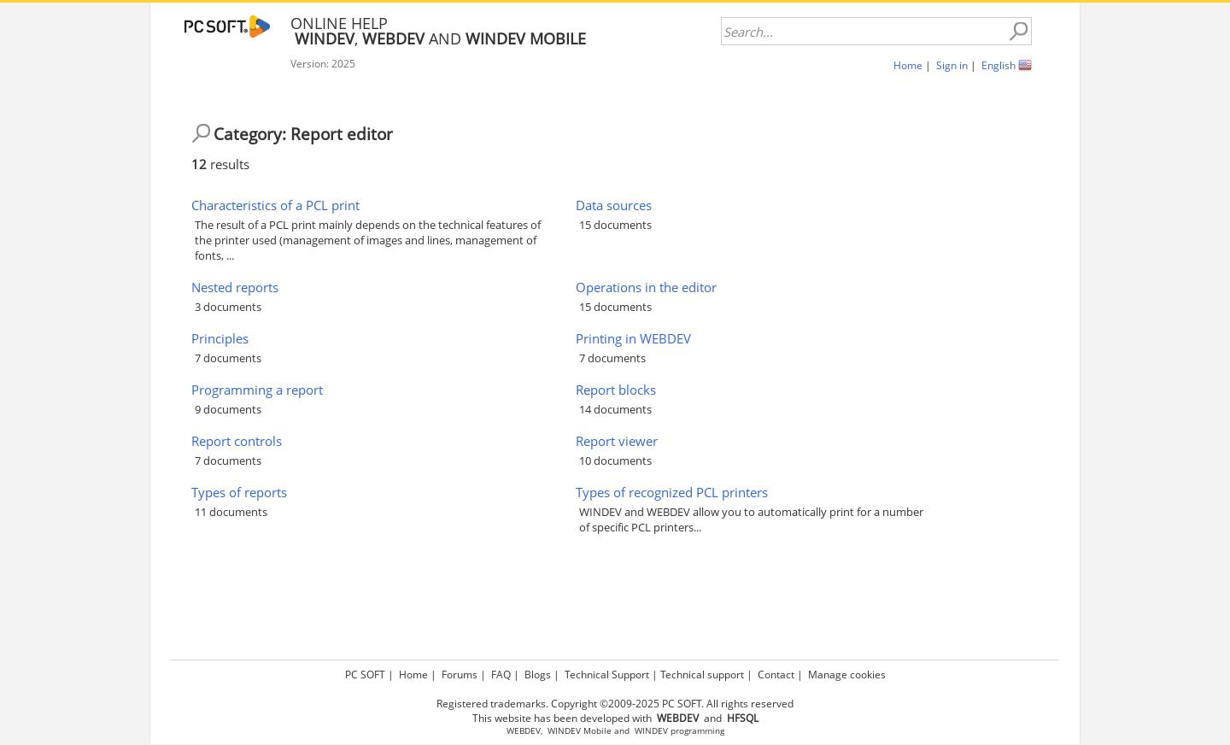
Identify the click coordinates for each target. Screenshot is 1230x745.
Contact (776, 674)
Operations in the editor (646, 287)
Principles (220, 338)
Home (907, 65)
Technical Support (607, 674)
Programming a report (257, 389)
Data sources (614, 205)
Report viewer (617, 440)
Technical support (702, 674)
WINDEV (651, 730)
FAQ (501, 674)
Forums (459, 674)
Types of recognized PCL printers (672, 492)
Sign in (952, 65)
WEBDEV (524, 730)
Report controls (236, 440)
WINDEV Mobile (580, 730)
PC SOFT (365, 674)
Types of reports (239, 492)
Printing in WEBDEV (633, 338)
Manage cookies (847, 674)
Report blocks (616, 389)
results (220, 164)
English (998, 65)
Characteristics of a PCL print (275, 205)
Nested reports (234, 287)
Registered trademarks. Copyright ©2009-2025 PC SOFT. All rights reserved (615, 703)
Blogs (537, 674)
